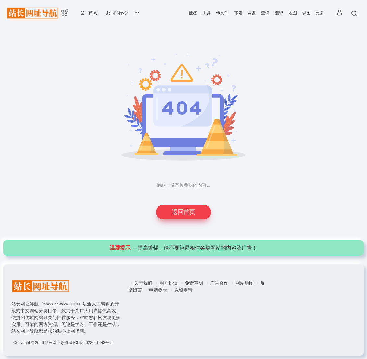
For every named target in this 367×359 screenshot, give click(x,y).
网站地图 (244, 283)
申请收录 (158, 289)
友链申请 (183, 289)
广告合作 (219, 283)
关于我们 (143, 283)
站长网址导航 (56, 342)
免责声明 (194, 283)
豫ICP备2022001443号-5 (90, 342)
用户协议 (168, 283)
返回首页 (183, 212)
